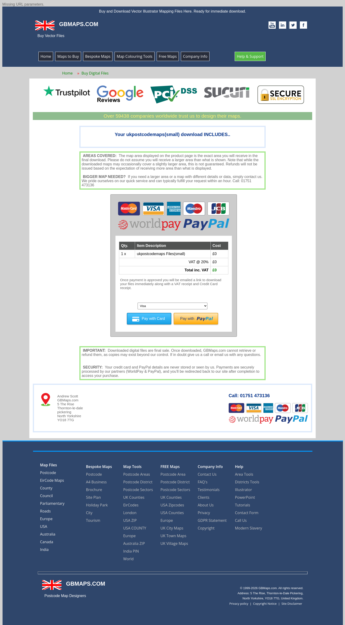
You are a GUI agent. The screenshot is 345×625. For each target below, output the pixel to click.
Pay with (187, 319)
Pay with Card (153, 319)
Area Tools (244, 472)
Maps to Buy (68, 56)
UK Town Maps (173, 534)
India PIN (131, 549)
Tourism (93, 519)
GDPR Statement (212, 519)
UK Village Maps (174, 542)
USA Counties (172, 511)
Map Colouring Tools (134, 56)
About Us (206, 503)
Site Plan (93, 496)
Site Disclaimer (291, 602)
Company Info (195, 56)
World (128, 557)
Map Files (48, 464)
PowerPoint (245, 496)
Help (239, 465)
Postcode (48, 472)
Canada (46, 541)
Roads (45, 510)
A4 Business (96, 480)
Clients (203, 496)
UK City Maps (171, 526)
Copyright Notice (265, 602)
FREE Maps (170, 465)
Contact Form (246, 511)
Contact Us (207, 472)
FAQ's (202, 480)
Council (46, 495)
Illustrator (243, 488)
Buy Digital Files (94, 73)
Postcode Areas (136, 472)
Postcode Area (172, 472)
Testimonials (209, 488)
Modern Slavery (248, 526)
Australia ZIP (134, 542)
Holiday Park (97, 503)
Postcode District (137, 480)
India (44, 548)
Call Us (241, 519)
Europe (46, 518)
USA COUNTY (134, 526)
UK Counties (133, 496)
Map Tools (132, 465)
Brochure (94, 488)
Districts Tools (247, 480)
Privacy (204, 511)
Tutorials (242, 503)
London (129, 511)
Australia (47, 533)
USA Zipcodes (172, 503)
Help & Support (250, 56)
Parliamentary (52, 502)
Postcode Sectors (138, 488)
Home (46, 56)
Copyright (206, 526)
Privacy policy (238, 602)
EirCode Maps (52, 479)
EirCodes (131, 503)
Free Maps (168, 56)
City (89, 511)
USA (43, 525)
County (46, 487)
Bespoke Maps (98, 56)
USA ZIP (130, 519)
